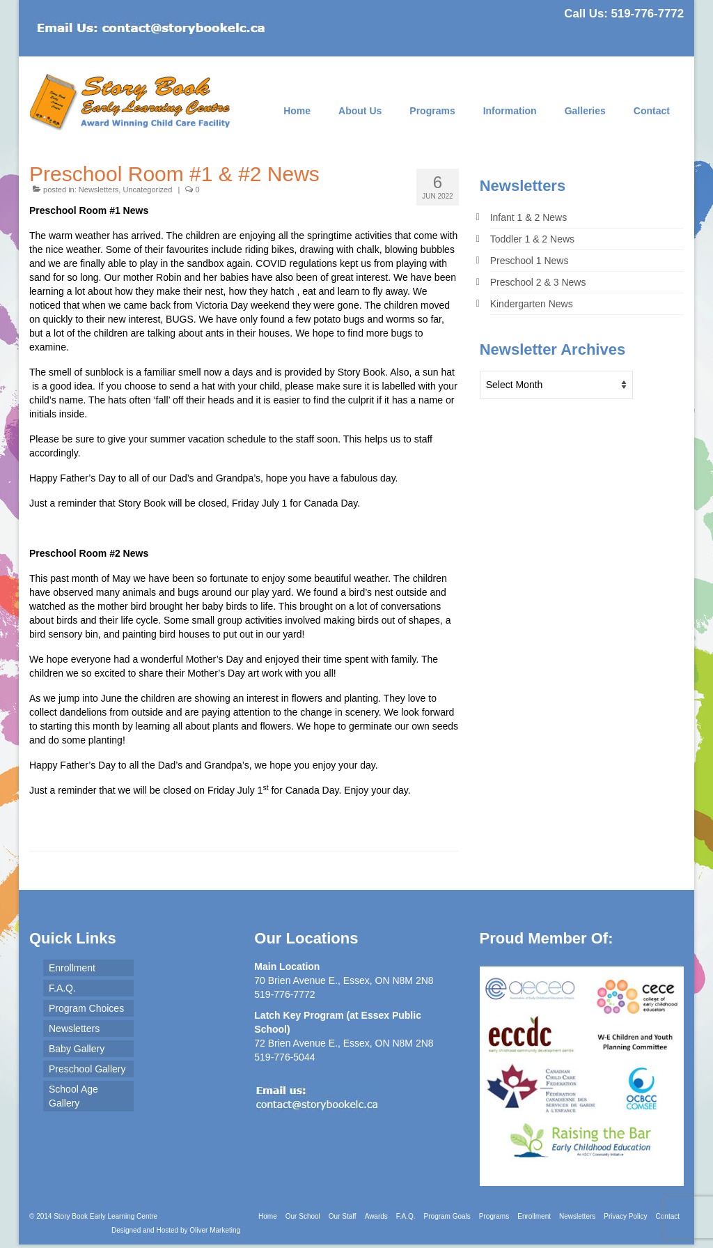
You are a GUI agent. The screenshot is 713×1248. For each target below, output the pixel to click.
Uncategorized (147, 189)
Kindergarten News (531, 303)
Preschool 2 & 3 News (538, 282)
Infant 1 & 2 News (528, 217)
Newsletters (98, 189)
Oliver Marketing (214, 1230)
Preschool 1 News (529, 260)
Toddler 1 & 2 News (532, 239)
